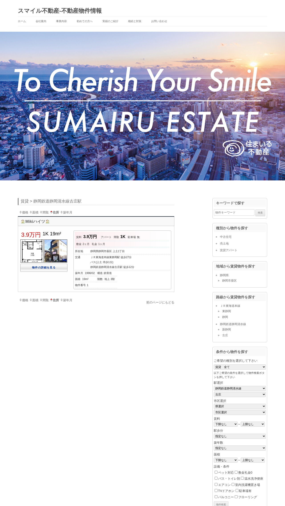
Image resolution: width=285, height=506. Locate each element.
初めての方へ (85, 21)
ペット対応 (226, 472)
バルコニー (226, 497)
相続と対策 (134, 21)
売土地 (224, 243)
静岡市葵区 (229, 280)
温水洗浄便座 (253, 478)
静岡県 (224, 275)
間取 (44, 212)
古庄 (225, 335)
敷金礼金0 (245, 472)
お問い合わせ (159, 21)
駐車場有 (245, 491)
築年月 (66, 212)
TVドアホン (226, 491)
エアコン (224, 485)
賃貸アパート (228, 250)
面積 (34, 212)
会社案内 (41, 21)
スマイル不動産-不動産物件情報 (60, 10)
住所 (54, 212)
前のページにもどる (160, 302)
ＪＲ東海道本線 (230, 305)
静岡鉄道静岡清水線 (233, 324)
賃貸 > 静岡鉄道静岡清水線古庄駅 (51, 201)
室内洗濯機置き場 (247, 485)
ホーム (22, 21)
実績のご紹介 (110, 21)
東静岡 (226, 311)
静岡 (225, 317)
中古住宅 (226, 236)
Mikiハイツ (35, 221)
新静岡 (226, 329)
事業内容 (61, 21)
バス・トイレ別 (229, 478)
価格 (23, 212)
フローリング (247, 497)
